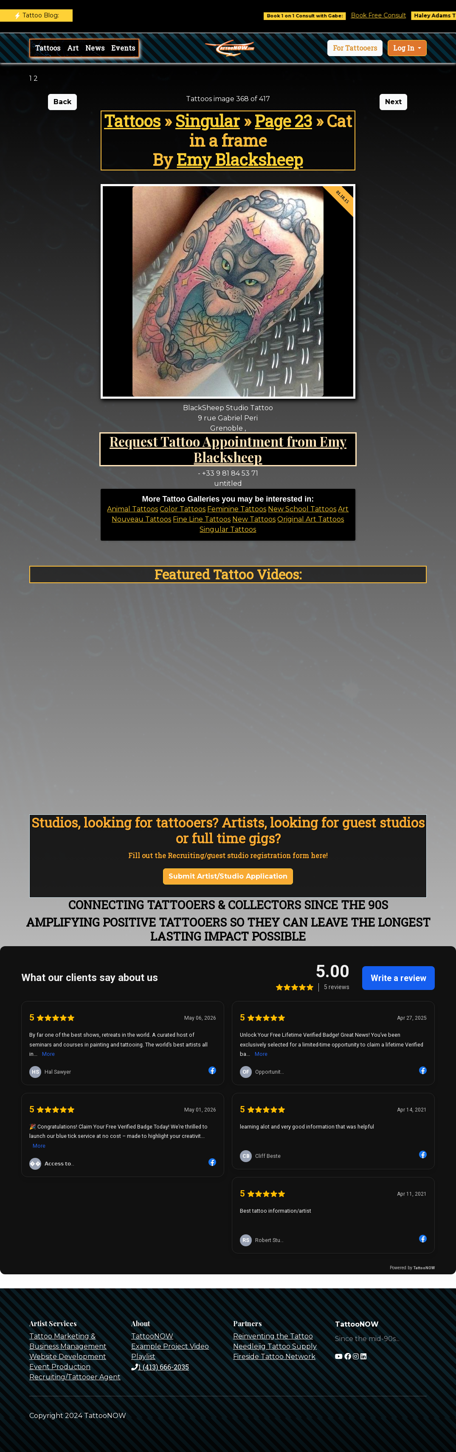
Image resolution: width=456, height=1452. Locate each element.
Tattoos (47, 47)
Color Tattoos (182, 509)
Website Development (67, 1357)
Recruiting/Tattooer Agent (75, 1377)
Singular (207, 120)
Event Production (59, 1367)
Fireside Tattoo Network (274, 1357)
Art (73, 47)
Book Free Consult (391, 15)
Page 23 (283, 120)
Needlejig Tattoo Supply (275, 1346)
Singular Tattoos (228, 529)
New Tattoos (254, 519)
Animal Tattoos (132, 509)
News (94, 47)
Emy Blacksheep (240, 159)
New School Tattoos (302, 509)
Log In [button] (404, 47)
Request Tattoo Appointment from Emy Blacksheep (228, 449)
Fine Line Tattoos (202, 519)
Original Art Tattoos (310, 519)
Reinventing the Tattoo (273, 1336)
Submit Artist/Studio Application (228, 876)
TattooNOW (152, 1336)
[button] (355, 48)
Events (123, 47)
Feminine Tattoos (236, 509)
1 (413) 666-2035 (160, 1366)
